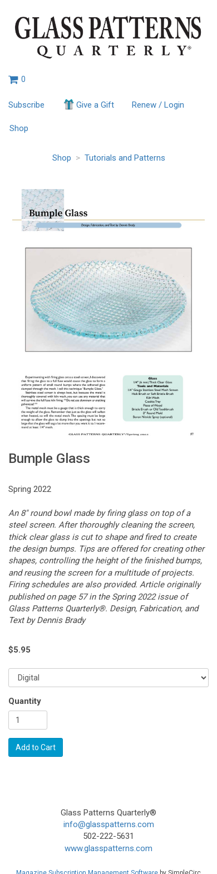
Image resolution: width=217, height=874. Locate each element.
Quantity (24, 701)
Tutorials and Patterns (125, 158)
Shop (18, 128)
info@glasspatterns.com (108, 824)
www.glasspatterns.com (108, 848)
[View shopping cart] (17, 79)
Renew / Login (158, 105)
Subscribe (26, 105)
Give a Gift (88, 104)
